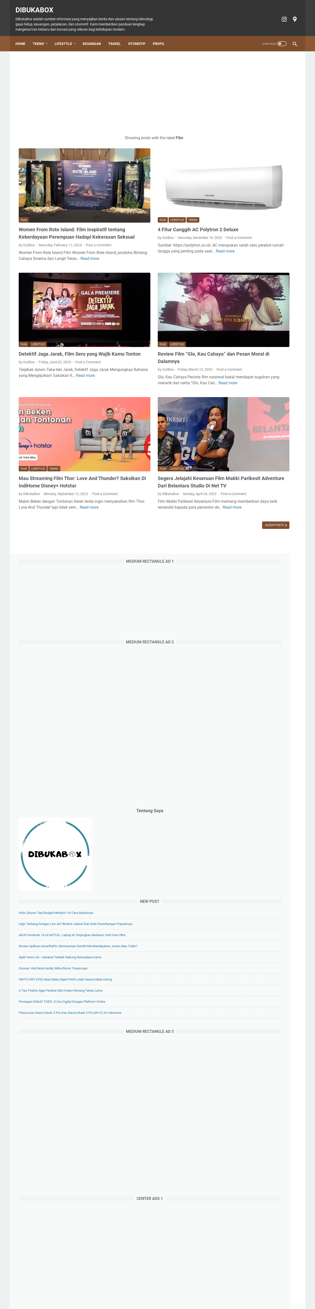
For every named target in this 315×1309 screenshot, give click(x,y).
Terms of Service (241, 1291)
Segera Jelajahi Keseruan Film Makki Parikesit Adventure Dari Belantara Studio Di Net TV (156, 434)
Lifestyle (66, 36)
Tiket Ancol (164, 1291)
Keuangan (95, 36)
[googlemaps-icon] (291, 14)
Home (24, 36)
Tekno (41, 36)
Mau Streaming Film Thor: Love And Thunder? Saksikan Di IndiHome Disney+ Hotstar (63, 434)
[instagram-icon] (280, 14)
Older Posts (190, 492)
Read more (53, 248)
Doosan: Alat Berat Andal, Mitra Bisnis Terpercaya (256, 491)
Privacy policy (213, 1291)
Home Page (57, 1291)
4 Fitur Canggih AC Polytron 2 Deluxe (155, 201)
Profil (162, 36)
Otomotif (140, 36)
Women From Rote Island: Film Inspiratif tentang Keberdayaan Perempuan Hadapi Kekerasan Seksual (63, 208)
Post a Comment (31, 229)
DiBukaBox (38, 5)
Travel (117, 36)
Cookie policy (188, 1291)
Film (24, 191)
